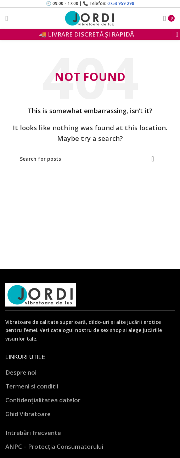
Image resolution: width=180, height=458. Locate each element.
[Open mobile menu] (6, 18)
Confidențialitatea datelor (42, 400)
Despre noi (20, 372)
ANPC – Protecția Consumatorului (54, 446)
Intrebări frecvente (33, 433)
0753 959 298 (120, 3)
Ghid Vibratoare (28, 414)
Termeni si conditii (31, 386)
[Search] (174, 34)
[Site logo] (90, 17)
